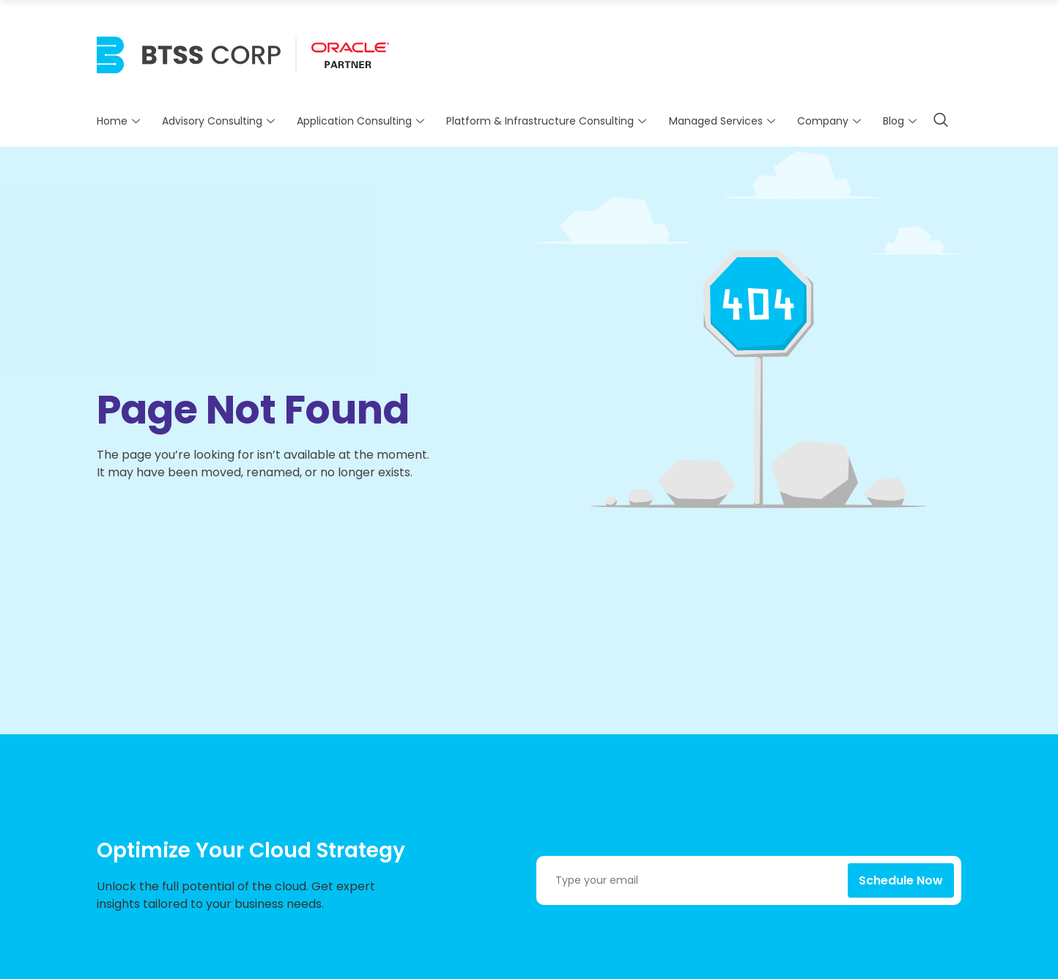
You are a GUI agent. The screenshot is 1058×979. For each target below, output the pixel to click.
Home (120, 121)
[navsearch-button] (940, 121)
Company (831, 121)
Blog (901, 121)
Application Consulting (362, 121)
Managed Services (724, 121)
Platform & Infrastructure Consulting (548, 121)
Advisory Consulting (220, 121)
